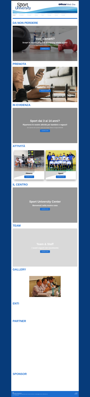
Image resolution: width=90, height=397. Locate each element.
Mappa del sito (19, 393)
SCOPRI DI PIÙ (45, 48)
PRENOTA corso (45, 90)
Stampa (15, 393)
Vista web (75, 393)
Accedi (76, 392)
